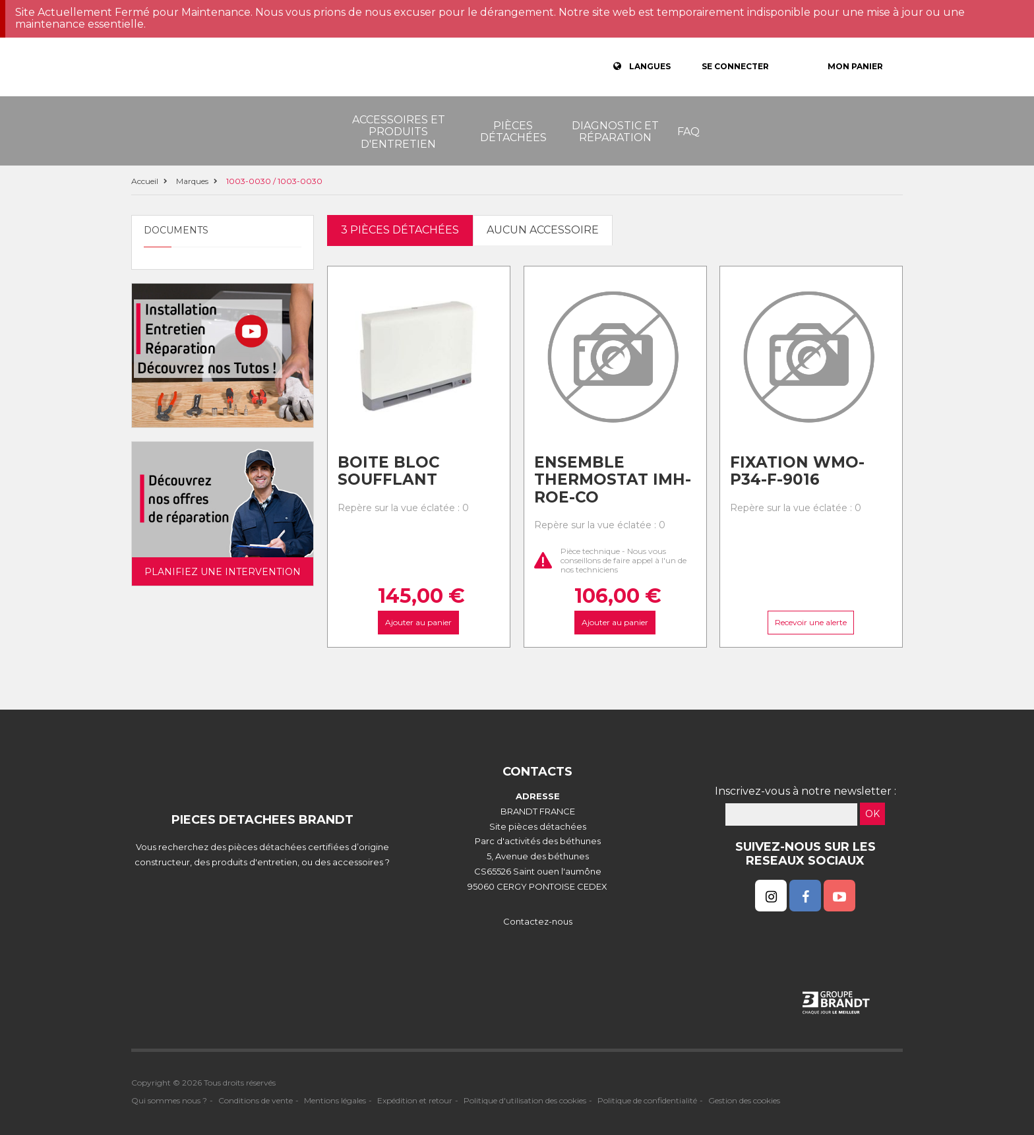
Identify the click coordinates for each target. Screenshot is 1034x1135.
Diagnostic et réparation (615, 131)
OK (872, 814)
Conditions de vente (255, 1100)
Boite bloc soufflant (389, 471)
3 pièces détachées (400, 230)
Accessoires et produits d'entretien (398, 131)
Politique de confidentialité (647, 1100)
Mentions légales (335, 1100)
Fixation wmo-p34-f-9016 (797, 471)
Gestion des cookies (744, 1100)
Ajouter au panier (418, 622)
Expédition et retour (414, 1100)
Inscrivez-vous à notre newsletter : (805, 791)
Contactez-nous (537, 921)
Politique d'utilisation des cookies (525, 1100)
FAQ (688, 131)
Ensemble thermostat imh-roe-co (612, 480)
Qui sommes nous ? (169, 1100)
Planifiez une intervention (222, 572)
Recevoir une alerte (811, 622)
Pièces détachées (513, 131)
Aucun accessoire (543, 230)
